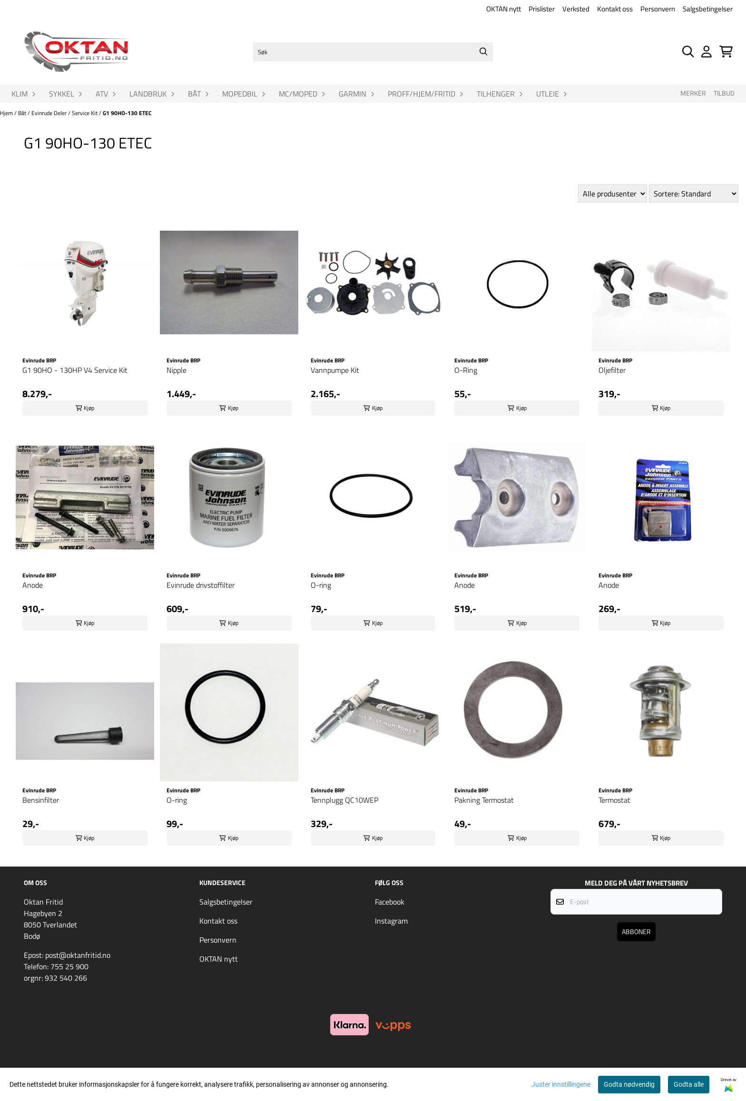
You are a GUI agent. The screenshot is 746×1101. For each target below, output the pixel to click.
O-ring (321, 585)
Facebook (389, 901)
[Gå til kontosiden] (706, 51)
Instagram (391, 920)
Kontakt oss (615, 8)
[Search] (483, 51)
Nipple (176, 370)
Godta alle (689, 1084)
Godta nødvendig (629, 1084)
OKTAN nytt (503, 8)
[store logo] (76, 51)
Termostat (614, 800)
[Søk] (373, 51)
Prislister (542, 8)
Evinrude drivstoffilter (201, 585)
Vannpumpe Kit (335, 370)
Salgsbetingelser (708, 8)
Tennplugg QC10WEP (344, 800)
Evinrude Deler (49, 112)
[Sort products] (693, 194)
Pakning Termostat (484, 800)
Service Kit (85, 112)
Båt (23, 112)
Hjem (7, 112)
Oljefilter (612, 370)
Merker (693, 93)
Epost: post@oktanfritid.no (67, 955)
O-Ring (465, 370)
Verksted (575, 8)
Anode (32, 585)
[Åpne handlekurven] (726, 51)
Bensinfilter (40, 800)
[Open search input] (688, 52)
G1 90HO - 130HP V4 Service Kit (75, 370)
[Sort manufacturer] (612, 194)
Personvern (657, 8)
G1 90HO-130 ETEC (127, 112)
